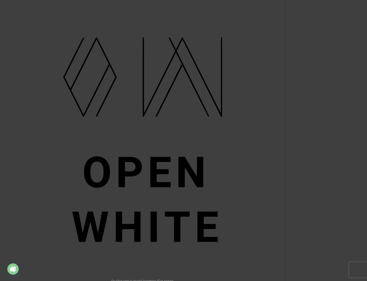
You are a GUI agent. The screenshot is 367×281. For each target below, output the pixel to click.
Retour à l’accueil (182, 120)
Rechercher (307, 260)
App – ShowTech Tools (49, 128)
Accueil (61, 97)
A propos (59, 159)
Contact (60, 169)
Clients (61, 118)
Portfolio (59, 107)
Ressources (57, 149)
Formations (57, 138)
